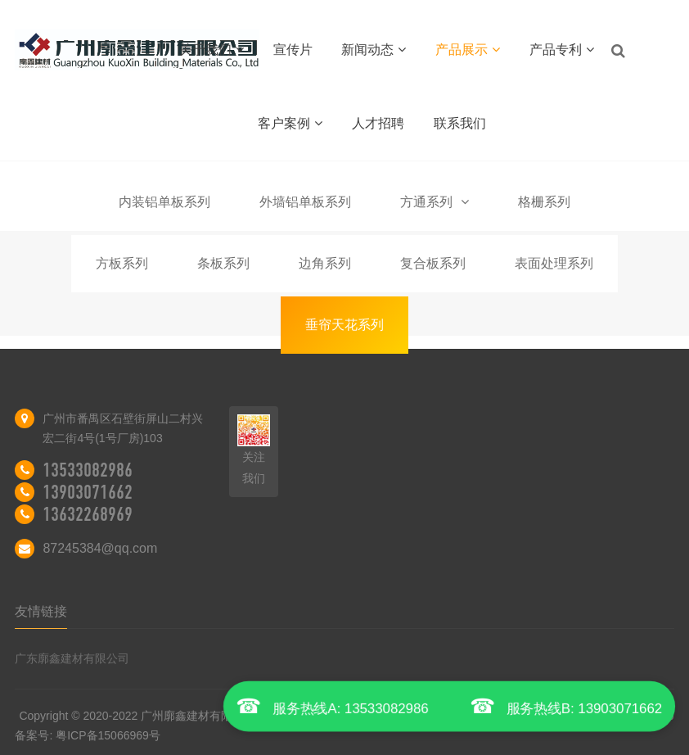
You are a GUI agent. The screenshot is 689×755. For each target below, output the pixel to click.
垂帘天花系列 (344, 325)
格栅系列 (544, 202)
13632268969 (88, 514)
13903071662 (88, 492)
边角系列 (325, 263)
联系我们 (460, 123)
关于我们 (211, 50)
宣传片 (293, 50)
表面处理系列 (554, 263)
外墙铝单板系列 (305, 202)
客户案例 (290, 123)
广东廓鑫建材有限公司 (72, 658)
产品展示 (467, 50)
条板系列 (223, 263)
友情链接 (41, 611)
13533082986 (88, 470)
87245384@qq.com (100, 548)
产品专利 (561, 50)
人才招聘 (378, 123)
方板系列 (122, 263)
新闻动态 (373, 50)
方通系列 (434, 202)
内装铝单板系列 (164, 202)
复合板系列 (433, 263)
